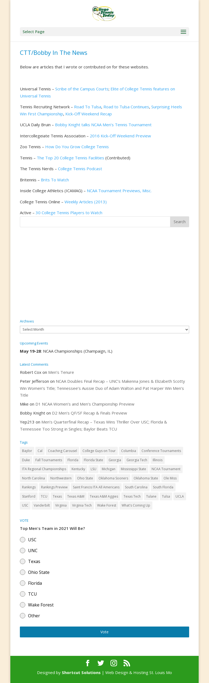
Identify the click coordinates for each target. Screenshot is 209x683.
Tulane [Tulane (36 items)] (151, 496)
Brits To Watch (55, 179)
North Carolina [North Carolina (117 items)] (33, 478)
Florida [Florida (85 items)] (72, 460)
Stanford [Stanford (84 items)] (28, 496)
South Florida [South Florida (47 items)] (163, 487)
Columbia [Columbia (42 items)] (128, 450)
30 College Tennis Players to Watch (69, 212)
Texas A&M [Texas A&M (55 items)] (75, 496)
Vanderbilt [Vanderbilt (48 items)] (42, 505)
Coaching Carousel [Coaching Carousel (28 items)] (62, 450)
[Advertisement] (104, 273)
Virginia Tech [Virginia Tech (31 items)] (82, 505)
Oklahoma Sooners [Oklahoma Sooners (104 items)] (113, 478)
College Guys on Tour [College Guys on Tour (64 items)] (99, 450)
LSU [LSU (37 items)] (93, 469)
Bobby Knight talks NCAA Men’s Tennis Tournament (103, 124)
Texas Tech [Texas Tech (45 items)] (132, 496)
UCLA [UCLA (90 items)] (180, 496)
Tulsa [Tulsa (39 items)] (166, 496)
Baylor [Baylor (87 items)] (27, 450)
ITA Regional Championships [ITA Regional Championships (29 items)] (44, 469)
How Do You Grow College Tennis (77, 146)
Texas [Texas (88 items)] (57, 496)
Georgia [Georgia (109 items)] (115, 460)
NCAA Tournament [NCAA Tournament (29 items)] (166, 469)
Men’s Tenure (61, 372)
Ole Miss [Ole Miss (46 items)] (170, 478)
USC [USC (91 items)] (25, 505)
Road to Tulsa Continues (126, 106)
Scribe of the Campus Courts (82, 88)
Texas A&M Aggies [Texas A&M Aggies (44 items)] (104, 496)
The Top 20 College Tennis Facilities (70, 157)
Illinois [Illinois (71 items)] (157, 460)
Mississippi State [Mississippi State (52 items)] (133, 469)
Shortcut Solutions (82, 672)
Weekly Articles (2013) (85, 201)
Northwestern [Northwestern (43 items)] (61, 478)
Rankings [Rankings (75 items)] (29, 487)
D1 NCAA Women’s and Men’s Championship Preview (84, 404)
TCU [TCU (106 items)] (44, 496)
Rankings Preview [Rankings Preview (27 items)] (54, 487)
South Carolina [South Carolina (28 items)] (136, 487)
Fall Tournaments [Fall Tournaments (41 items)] (48, 460)
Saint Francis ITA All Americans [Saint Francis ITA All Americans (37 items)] (96, 487)
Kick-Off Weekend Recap (88, 113)
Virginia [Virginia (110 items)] (61, 505)
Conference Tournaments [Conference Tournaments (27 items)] (161, 450)
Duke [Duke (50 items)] (26, 460)
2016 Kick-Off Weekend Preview (120, 135)
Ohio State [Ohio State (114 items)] (85, 478)
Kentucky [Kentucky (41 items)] (78, 469)
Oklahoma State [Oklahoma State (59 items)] (146, 478)
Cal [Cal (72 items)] (40, 450)
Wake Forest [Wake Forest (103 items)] (106, 505)
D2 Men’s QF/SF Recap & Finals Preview (89, 413)
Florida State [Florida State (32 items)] (93, 460)
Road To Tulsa (87, 106)
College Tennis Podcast (80, 168)
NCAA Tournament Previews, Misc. (119, 190)
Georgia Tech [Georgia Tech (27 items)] (137, 460)
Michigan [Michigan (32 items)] (108, 469)
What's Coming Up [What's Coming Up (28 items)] (136, 505)
